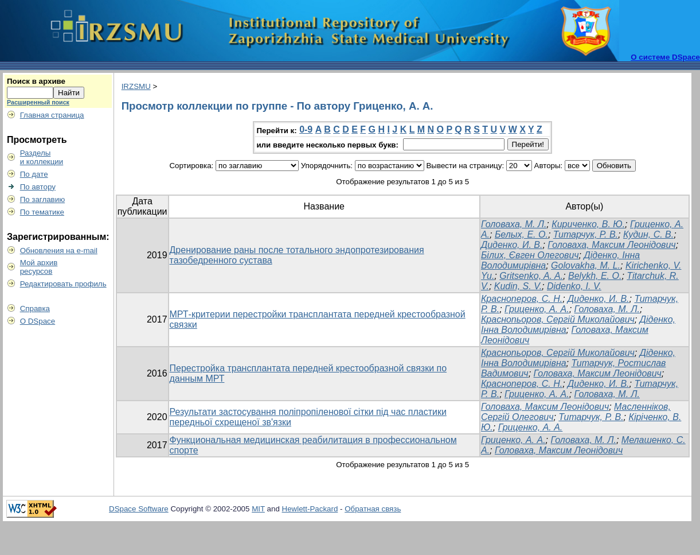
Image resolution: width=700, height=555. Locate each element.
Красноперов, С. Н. (521, 299)
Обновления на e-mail (58, 250)
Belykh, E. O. (594, 276)
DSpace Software (139, 508)
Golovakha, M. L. (585, 265)
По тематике (42, 212)
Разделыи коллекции (42, 157)
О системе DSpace (665, 57)
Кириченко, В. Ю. (588, 224)
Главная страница (52, 115)
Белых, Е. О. (521, 234)
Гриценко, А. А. (537, 309)
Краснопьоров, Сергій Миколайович (558, 319)
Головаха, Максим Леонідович (611, 245)
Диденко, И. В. (512, 245)
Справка (35, 308)
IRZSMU (136, 86)
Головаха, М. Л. (513, 224)
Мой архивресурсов (39, 266)
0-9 (305, 129)
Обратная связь (373, 508)
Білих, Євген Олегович (530, 255)
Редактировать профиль (63, 284)
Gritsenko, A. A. (531, 276)
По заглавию (42, 199)
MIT (258, 508)
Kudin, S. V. (518, 286)
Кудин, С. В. (648, 234)
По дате (34, 174)
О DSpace (38, 321)
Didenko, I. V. (574, 286)
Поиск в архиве (36, 81)
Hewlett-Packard (310, 508)
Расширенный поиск (38, 102)
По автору (38, 187)
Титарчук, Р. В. (585, 234)
